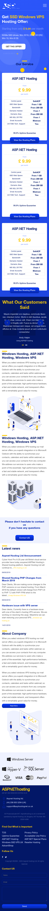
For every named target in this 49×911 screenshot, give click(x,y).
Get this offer (14, 46)
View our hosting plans (24, 140)
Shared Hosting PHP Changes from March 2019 (21, 579)
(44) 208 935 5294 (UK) (16, 802)
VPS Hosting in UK (20, 568)
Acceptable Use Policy (35, 836)
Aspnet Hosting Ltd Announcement (21, 555)
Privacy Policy (31, 832)
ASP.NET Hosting (10, 839)
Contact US (24, 538)
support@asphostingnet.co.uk (20, 806)
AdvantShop (7, 845)
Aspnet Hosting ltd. (15, 798)
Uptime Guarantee (10, 836)
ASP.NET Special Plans (35, 839)
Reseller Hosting (32, 842)
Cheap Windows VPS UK (17, 595)
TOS (4, 832)
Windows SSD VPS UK (12, 842)
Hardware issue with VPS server (20, 605)
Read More (14, 706)
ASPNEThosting (16, 791)
